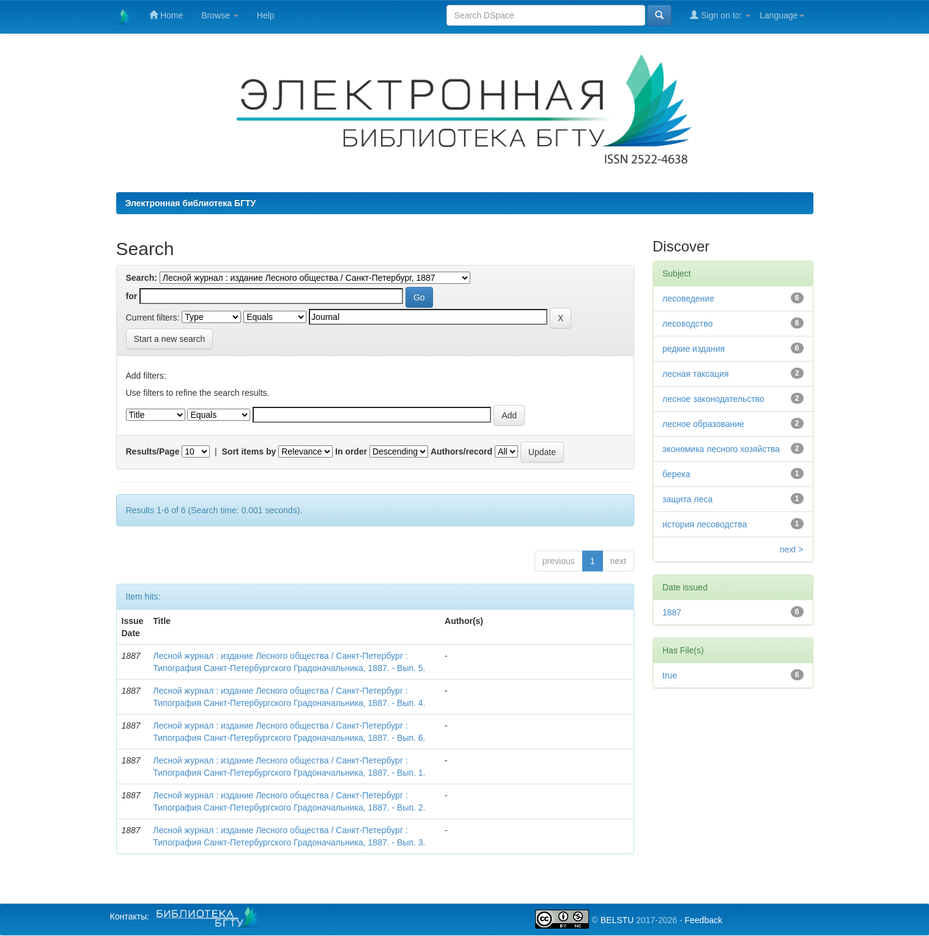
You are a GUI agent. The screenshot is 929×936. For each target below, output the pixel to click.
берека (676, 474)
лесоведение (688, 298)
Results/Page (153, 451)
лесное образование (703, 424)
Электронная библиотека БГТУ (190, 203)
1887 (671, 612)
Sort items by (249, 451)
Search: (141, 278)
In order (351, 451)
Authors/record (461, 451)
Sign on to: (720, 15)
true (669, 675)
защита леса (687, 499)
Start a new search (169, 339)
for (132, 296)
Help (266, 15)
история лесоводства (704, 524)
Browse (220, 15)
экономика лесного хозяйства (721, 449)
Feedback (703, 920)
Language (782, 15)
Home (166, 15)
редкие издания (693, 349)
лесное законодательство (713, 399)
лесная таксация (695, 374)
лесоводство (687, 324)
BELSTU (617, 920)
